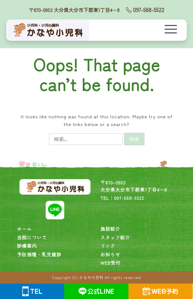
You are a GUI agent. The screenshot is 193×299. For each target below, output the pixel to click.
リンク (107, 245)
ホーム (24, 228)
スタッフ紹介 (115, 237)
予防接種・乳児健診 (39, 254)
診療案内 (27, 245)
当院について (32, 237)
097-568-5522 (145, 10)
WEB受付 (110, 262)
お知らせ (110, 254)
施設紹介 (110, 228)
